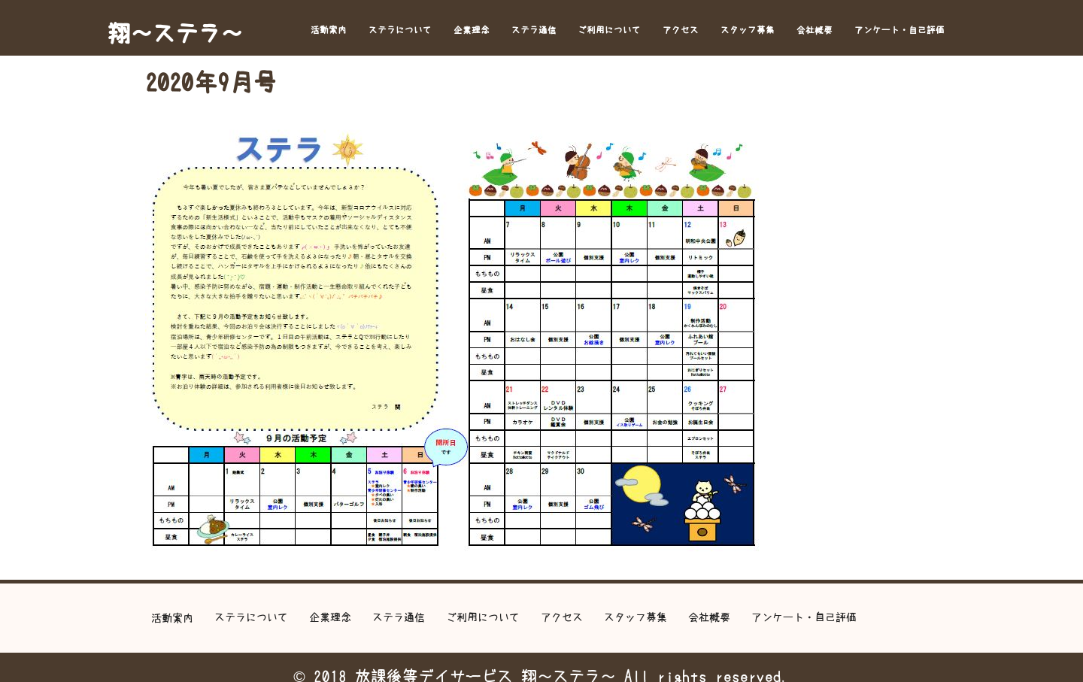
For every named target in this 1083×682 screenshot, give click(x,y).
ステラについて (400, 30)
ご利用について (609, 30)
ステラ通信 (534, 30)
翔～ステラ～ (175, 33)
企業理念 (472, 30)
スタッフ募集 (747, 30)
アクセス (681, 30)
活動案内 (329, 30)
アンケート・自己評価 (899, 30)
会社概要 (814, 30)
